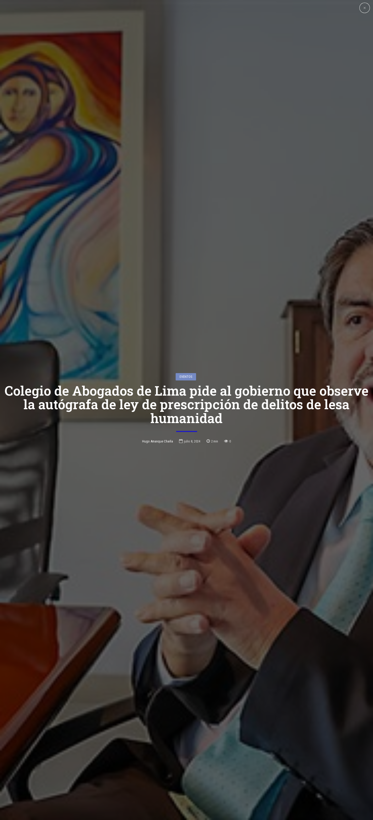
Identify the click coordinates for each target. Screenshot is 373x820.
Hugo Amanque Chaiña (157, 400)
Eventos (186, 336)
